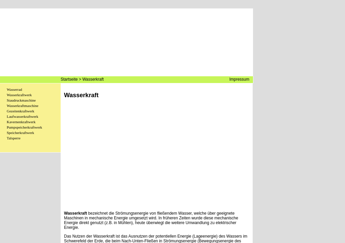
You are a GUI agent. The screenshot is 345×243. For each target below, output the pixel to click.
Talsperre (14, 138)
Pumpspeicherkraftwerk (24, 127)
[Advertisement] (156, 159)
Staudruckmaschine (21, 100)
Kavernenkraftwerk (21, 122)
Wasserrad (14, 89)
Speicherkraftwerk (20, 133)
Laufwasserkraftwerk (22, 116)
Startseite (69, 79)
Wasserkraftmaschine (22, 106)
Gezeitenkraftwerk (20, 111)
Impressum (239, 79)
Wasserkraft (93, 79)
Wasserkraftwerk (19, 95)
